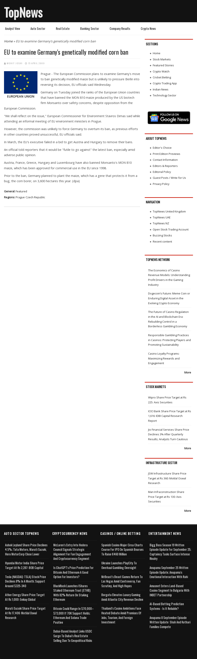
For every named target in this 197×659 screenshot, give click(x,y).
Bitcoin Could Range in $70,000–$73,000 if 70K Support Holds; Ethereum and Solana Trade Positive (73, 615)
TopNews (23, 12)
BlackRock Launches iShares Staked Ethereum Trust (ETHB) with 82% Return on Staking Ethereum (71, 593)
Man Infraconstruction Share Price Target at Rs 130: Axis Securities (166, 496)
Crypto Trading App (165, 83)
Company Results (120, 28)
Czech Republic (35, 197)
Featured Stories (163, 65)
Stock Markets (162, 59)
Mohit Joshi (15, 63)
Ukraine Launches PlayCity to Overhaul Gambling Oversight (119, 565)
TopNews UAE (162, 217)
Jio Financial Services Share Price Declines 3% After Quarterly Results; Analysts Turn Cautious (168, 434)
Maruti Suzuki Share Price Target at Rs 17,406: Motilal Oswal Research (25, 613)
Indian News (160, 89)
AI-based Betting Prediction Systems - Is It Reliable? (167, 606)
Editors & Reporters (165, 166)
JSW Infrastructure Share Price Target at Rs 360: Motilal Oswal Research (167, 478)
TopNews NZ (161, 223)
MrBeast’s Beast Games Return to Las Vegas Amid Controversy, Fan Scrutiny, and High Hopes (122, 581)
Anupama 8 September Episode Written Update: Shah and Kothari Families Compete (170, 622)
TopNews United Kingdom (169, 211)
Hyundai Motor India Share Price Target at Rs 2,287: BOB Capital (24, 565)
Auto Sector (37, 28)
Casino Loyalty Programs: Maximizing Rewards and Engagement (164, 358)
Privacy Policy (161, 184)
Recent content (162, 241)
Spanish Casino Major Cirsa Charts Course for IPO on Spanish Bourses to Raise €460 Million (122, 549)
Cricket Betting (162, 77)
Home (8, 41)
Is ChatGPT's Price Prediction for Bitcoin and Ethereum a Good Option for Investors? (73, 572)
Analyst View (12, 28)
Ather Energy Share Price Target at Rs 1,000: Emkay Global (25, 597)
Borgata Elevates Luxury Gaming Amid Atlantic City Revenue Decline (122, 597)
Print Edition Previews (166, 154)
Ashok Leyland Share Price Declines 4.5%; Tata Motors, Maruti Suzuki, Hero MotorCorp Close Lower (26, 549)
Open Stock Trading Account (171, 229)
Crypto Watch (161, 71)
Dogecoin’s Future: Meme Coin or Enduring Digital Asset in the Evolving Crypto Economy (169, 298)
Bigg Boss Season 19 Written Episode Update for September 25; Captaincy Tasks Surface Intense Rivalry (170, 552)
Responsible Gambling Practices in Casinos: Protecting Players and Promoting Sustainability (169, 340)
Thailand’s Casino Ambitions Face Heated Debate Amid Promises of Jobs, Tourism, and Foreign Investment (121, 615)
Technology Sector (164, 95)
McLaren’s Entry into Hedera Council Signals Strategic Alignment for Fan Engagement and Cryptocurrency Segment (72, 552)
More (187, 372)
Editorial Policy (162, 172)
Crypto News (148, 28)
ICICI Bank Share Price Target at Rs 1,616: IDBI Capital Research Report (169, 416)
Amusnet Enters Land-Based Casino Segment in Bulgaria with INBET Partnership (169, 590)
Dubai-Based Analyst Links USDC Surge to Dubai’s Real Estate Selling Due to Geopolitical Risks (72, 635)
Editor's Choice (162, 148)
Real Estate (63, 28)
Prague (20, 197)
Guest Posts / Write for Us (169, 178)
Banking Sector (89, 28)
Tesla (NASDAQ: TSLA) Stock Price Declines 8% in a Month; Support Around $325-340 (25, 581)
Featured (21, 191)
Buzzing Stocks (162, 235)
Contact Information (165, 160)
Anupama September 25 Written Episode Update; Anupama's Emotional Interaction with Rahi (169, 572)
